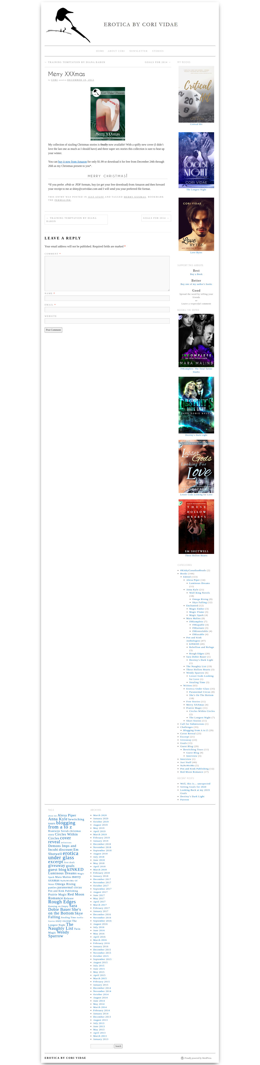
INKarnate (198, 628)
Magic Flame (196, 612)
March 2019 (100, 834)
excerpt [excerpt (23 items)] (55, 861)
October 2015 (101, 956)
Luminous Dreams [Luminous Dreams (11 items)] (62, 873)
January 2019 (100, 840)
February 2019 (101, 837)
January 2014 (100, 1013)
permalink (63, 200)
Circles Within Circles (202, 711)
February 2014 (101, 1010)
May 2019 (98, 828)
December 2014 (102, 988)
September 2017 (102, 888)
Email (50, 305)
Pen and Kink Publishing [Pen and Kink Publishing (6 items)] (63, 890)
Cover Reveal (188, 733)
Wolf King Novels (199, 592)
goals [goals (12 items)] (70, 866)
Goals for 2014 (158, 62)
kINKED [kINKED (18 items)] (75, 869)
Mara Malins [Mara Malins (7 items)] (63, 876)
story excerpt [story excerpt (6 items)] (63, 920)
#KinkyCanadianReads (193, 570)
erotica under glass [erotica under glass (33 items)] (63, 855)
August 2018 (100, 853)
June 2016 (99, 930)
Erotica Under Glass (197, 688)
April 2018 (99, 866)
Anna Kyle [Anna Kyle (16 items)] (58, 819)
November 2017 (102, 882)
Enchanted (192, 605)
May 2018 (98, 863)
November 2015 (102, 952)
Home (100, 51)
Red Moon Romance (191, 772)
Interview (191, 756)
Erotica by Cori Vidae (65, 1058)
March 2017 (100, 904)
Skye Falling (199, 602)
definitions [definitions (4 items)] (66, 843)
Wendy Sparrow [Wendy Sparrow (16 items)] (58, 934)
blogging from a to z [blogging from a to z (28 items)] (61, 825)
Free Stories (193, 701)
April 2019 (99, 831)
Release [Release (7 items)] (69, 898)
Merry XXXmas (195, 704)
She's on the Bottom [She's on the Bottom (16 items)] (64, 911)
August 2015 (100, 962)
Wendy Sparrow (195, 672)
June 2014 (99, 1000)
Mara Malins (193, 618)
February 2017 (101, 908)
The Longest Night (200, 717)
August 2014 (100, 997)
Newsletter (138, 51)
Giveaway (186, 740)
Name (50, 293)
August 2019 (100, 824)
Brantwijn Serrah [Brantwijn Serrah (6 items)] (58, 831)
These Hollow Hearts (198, 669)
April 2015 (99, 975)
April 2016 (99, 936)
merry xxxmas (135, 197)
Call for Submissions (192, 724)
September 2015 (102, 959)
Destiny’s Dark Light (192, 796)
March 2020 (100, 815)
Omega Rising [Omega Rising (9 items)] (65, 884)
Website (51, 316)
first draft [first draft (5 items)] (69, 862)
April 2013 (99, 1032)
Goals (183, 743)
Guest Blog (186, 746)
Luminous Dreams (199, 583)
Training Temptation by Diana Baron (75, 62)
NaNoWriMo (187, 765)
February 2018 (101, 872)
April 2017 (99, 901)
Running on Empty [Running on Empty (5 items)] (58, 906)
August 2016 (100, 924)
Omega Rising (200, 599)
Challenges (186, 727)
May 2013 (98, 1029)
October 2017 (101, 885)
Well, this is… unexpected (195, 783)
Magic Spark (196, 615)
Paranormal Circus (200, 692)
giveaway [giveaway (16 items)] (56, 865)
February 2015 (101, 981)
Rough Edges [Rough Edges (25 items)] (62, 901)
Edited (187, 576)
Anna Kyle (192, 589)
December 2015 (102, 949)
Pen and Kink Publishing (194, 768)
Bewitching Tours (193, 749)
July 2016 (98, 927)
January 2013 (100, 1039)
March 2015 (100, 978)
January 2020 (100, 818)
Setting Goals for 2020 (193, 786)
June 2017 (99, 895)
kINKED (194, 644)
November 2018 (102, 847)
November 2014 (102, 991)
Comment (53, 254)
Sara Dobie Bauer (196, 656)
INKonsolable (200, 631)
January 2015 (100, 984)
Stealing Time (197, 682)
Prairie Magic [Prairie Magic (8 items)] (57, 894)
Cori (54, 80)
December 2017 (102, 879)
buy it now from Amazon (72, 161)
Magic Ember (197, 608)
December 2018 (102, 844)
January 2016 (100, 946)
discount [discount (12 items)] (66, 849)
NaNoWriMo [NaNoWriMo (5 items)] (67, 880)
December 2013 (102, 1016)
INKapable (198, 624)
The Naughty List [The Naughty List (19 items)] (60, 926)
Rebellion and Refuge (201, 647)
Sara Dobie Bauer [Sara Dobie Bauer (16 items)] (62, 907)
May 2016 (98, 933)
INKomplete (196, 621)
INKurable (198, 634)
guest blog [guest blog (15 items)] (57, 869)
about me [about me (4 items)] (52, 816)
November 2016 (102, 917)
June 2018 (99, 860)
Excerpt (184, 736)
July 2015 (98, 965)
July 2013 (98, 1023)
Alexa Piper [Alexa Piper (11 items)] (67, 815)
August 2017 (100, 892)
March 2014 (100, 1007)
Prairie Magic (194, 708)
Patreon (184, 799)
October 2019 (101, 821)
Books (183, 573)
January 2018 (100, 876)
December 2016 (102, 914)
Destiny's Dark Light (201, 660)
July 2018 (98, 856)
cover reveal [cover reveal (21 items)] (59, 839)
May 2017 (98, 898)
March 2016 (100, 940)
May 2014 (98, 1004)
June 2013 (99, 1026)
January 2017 (100, 911)
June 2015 (99, 968)
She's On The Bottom (201, 695)
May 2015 (98, 972)
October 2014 (101, 994)
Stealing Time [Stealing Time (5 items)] (68, 917)
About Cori (116, 51)
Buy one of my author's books (196, 284)
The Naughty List (196, 666)
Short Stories (193, 720)
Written (187, 685)
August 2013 (100, 1020)
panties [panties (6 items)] (52, 887)
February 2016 (101, 943)
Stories (158, 51)
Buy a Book (196, 274)
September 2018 (102, 850)
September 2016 (102, 920)
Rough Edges (196, 653)
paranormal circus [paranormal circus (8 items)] (69, 887)
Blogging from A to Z (195, 730)
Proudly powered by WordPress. (198, 1058)
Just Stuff (96, 197)
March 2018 (100, 869)
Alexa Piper (193, 580)
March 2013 (100, 1036)
